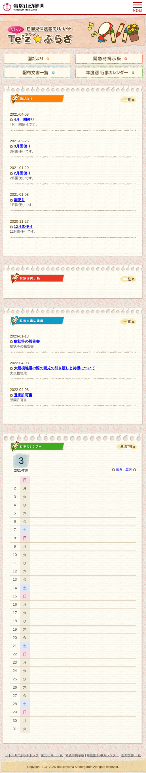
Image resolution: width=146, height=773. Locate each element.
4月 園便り (24, 119)
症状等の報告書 (27, 341)
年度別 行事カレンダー (103, 755)
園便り (19, 200)
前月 (119, 469)
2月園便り (22, 173)
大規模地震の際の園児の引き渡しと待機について (54, 368)
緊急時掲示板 (74, 755)
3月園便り (22, 146)
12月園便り (23, 226)
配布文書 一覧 (131, 755)
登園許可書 (23, 395)
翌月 (128, 469)
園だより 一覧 (52, 755)
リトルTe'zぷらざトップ (22, 755)
